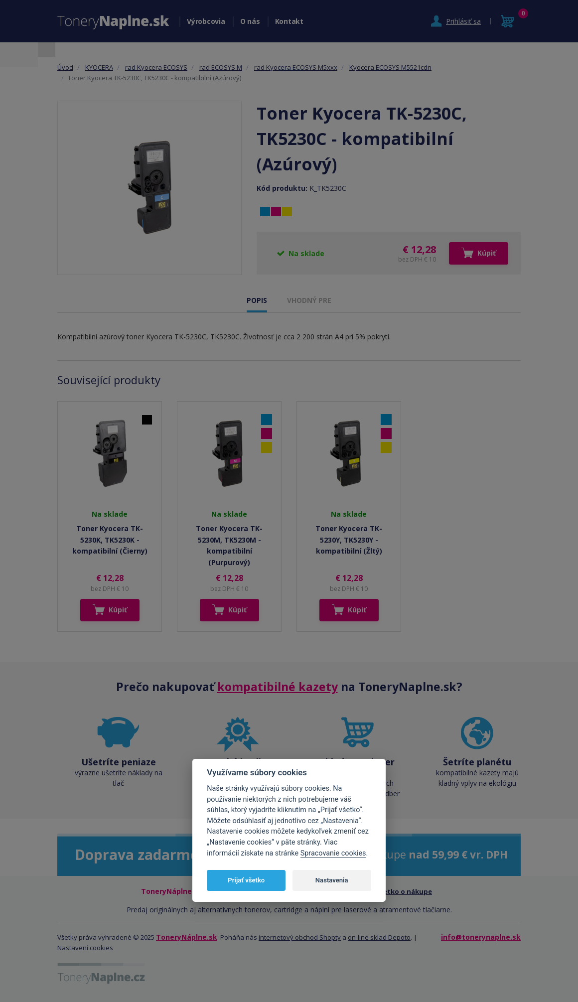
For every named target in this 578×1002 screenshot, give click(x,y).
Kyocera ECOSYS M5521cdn (390, 67)
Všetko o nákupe (404, 891)
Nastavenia (331, 880)
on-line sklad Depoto (379, 937)
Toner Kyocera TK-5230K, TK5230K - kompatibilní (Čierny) (109, 540)
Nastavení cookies (85, 947)
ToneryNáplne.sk (186, 937)
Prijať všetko (246, 880)
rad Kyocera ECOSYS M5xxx (295, 67)
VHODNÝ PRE (309, 300)
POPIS (257, 300)
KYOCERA (99, 67)
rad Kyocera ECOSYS (156, 67)
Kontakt (289, 21)
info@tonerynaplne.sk (481, 937)
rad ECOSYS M (220, 67)
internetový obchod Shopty (300, 937)
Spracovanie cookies (333, 853)
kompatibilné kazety (277, 687)
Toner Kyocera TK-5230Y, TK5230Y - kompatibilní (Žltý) (348, 540)
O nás (250, 21)
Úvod (65, 67)
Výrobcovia (206, 21)
